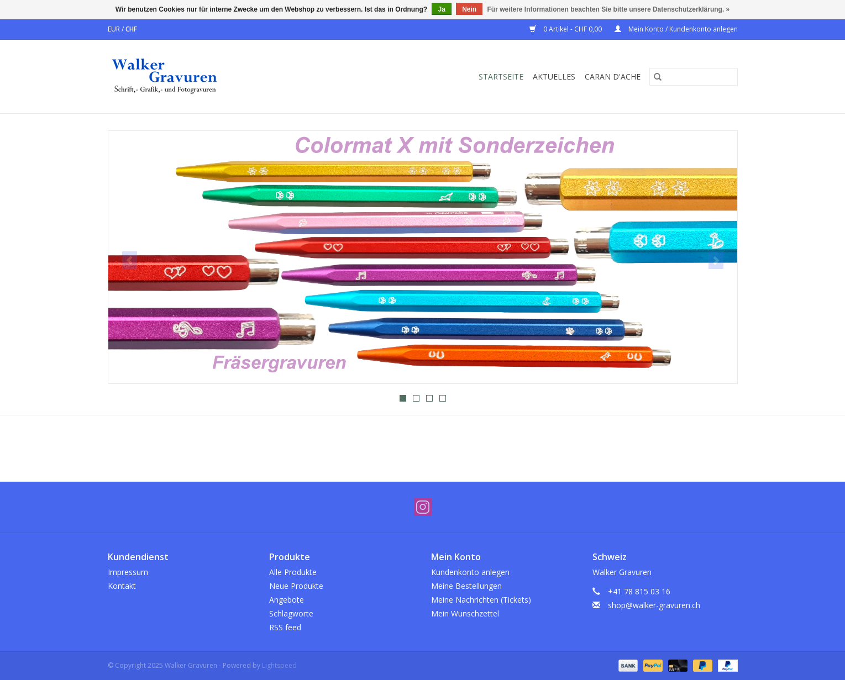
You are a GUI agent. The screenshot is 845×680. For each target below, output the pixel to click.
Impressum (128, 572)
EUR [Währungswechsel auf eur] (115, 29)
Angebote (286, 599)
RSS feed (285, 627)
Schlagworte (291, 613)
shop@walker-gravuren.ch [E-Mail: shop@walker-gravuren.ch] (654, 605)
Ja (441, 9)
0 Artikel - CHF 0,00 (566, 29)
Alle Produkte (293, 572)
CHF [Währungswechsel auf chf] (131, 29)
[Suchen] (693, 77)
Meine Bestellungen (466, 586)
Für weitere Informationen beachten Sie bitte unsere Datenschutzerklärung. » (608, 9)
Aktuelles (554, 76)
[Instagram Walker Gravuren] (423, 507)
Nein (469, 9)
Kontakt (122, 586)
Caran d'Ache (613, 76)
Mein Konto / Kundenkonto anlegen (676, 29)
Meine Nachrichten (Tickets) (481, 599)
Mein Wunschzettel (465, 613)
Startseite (501, 76)
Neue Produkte (296, 586)
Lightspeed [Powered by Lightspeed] (279, 665)
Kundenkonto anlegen (470, 572)
